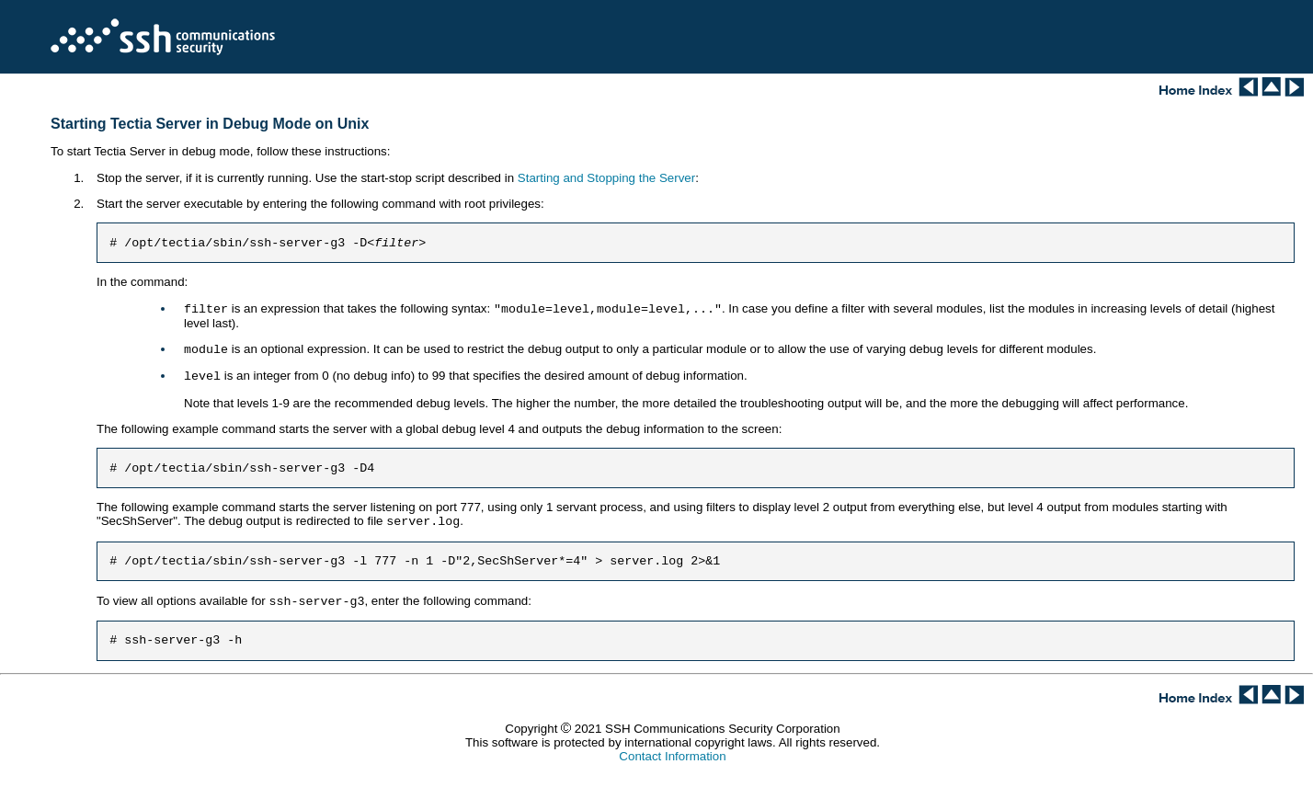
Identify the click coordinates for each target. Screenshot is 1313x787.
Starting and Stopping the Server (606, 178)
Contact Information (672, 768)
